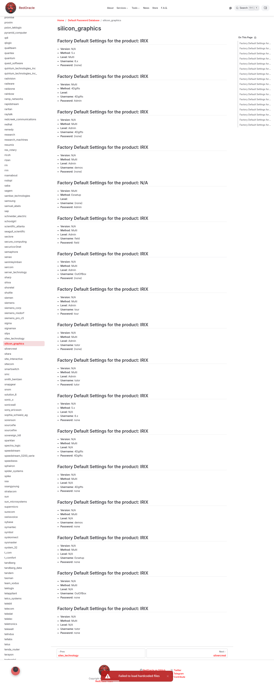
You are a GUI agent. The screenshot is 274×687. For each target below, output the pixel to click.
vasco (8, 565)
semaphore (11, 20)
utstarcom (10, 555)
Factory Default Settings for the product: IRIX (255, 43)
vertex (8, 591)
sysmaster (10, 311)
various (8, 560)
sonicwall (10, 173)
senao (8, 25)
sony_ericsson (13, 178)
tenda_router (12, 418)
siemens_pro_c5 (14, 86)
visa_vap (9, 616)
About (110, 8)
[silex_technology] (101, 653)
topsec (8, 474)
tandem (9, 341)
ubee (7, 520)
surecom (9, 280)
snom (7, 158)
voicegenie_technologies (19, 632)
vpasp (8, 637)
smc (7, 142)
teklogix (9, 356)
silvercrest (10, 117)
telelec (8, 387)
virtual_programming (16, 611)
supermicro (11, 275)
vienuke (9, 601)
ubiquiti (8, 525)
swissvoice (11, 285)
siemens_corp (12, 76)
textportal (10, 428)
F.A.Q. (164, 8)
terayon (9, 423)
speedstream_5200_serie (19, 224)
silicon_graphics (14, 112)
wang (7, 652)
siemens (9, 71)
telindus (9, 402)
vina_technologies (15, 606)
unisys (8, 535)
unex (7, 530)
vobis (7, 627)
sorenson (10, 188)
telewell (9, 397)
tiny (6, 448)
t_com (8, 321)
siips (7, 102)
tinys (7, 453)
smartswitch (11, 137)
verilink (8, 576)
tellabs (8, 407)
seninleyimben (13, 30)
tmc (6, 458)
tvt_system (11, 509)
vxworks (9, 642)
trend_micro (11, 489)
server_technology (15, 40)
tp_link (8, 484)
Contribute (179, 677)
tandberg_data (13, 336)
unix (7, 540)
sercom (8, 35)
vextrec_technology (16, 596)
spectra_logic (12, 214)
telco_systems (13, 367)
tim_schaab (11, 443)
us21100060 (11, 545)
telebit (8, 372)
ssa (6, 249)
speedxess (10, 229)
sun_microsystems (15, 270)
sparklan (9, 209)
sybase (8, 290)
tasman (8, 346)
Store (155, 8)
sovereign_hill (12, 203)
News (146, 8)
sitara (7, 122)
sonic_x (9, 168)
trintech (9, 499)
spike (7, 244)
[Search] (247, 8)
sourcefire (10, 198)
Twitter (177, 670)
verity (7, 586)
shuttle (8, 61)
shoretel (9, 56)
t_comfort (10, 326)
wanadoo (10, 647)
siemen (8, 66)
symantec (10, 295)
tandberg (9, 331)
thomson (9, 433)
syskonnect (11, 305)
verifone (9, 570)
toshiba (8, 479)
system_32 (10, 316)
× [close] (168, 676)
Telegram (179, 673)
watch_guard (12, 657)
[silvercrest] (187, 653)
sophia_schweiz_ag (16, 183)
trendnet (9, 494)
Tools (135, 9)
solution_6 (10, 163)
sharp (7, 45)
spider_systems (13, 239)
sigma (8, 91)
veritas (8, 581)
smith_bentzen (13, 147)
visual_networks (14, 621)
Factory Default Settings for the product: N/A (255, 63)
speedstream (12, 219)
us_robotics (11, 550)
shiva (7, 51)
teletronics (10, 392)
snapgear (10, 153)
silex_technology (14, 107)
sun (6, 265)
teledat (8, 382)
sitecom (9, 132)
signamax (10, 96)
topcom (9, 463)
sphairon (9, 234)
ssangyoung (11, 254)
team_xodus (11, 351)
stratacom (10, 260)
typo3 (7, 514)
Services (122, 9)
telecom (9, 377)
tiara (7, 438)
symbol (8, 300)
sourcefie (10, 193)
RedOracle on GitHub (154, 670)
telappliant (10, 361)
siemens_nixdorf (14, 81)
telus (7, 412)
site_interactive (13, 127)
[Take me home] (19, 8)
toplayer (9, 469)
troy (6, 504)
